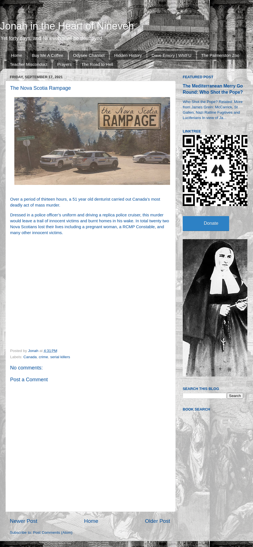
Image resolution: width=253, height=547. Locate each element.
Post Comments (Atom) (53, 532)
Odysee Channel (89, 55)
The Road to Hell (97, 64)
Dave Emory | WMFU (171, 55)
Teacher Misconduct (28, 64)
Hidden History (128, 55)
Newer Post (23, 521)
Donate (211, 223)
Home (16, 55)
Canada (30, 357)
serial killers (60, 357)
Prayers (64, 64)
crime (43, 357)
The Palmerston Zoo (220, 55)
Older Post (157, 521)
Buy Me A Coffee (47, 55)
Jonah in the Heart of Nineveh (67, 26)
